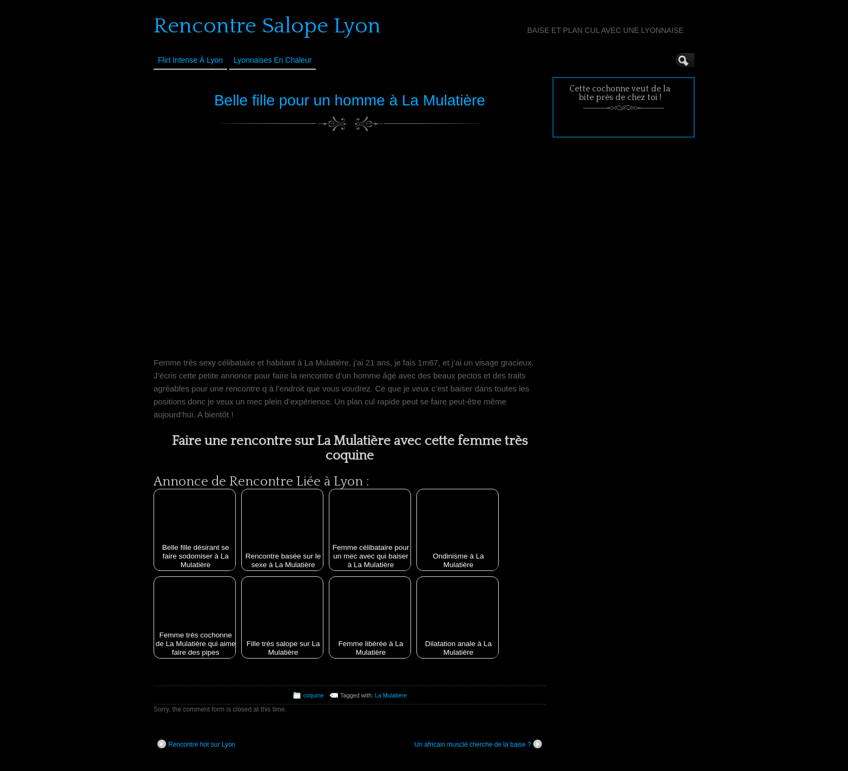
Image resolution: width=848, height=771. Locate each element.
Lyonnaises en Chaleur (273, 60)
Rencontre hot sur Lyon (196, 744)
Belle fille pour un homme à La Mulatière (349, 100)
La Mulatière (391, 695)
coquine (313, 695)
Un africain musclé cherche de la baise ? (478, 744)
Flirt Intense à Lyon (190, 60)
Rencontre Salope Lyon (267, 26)
